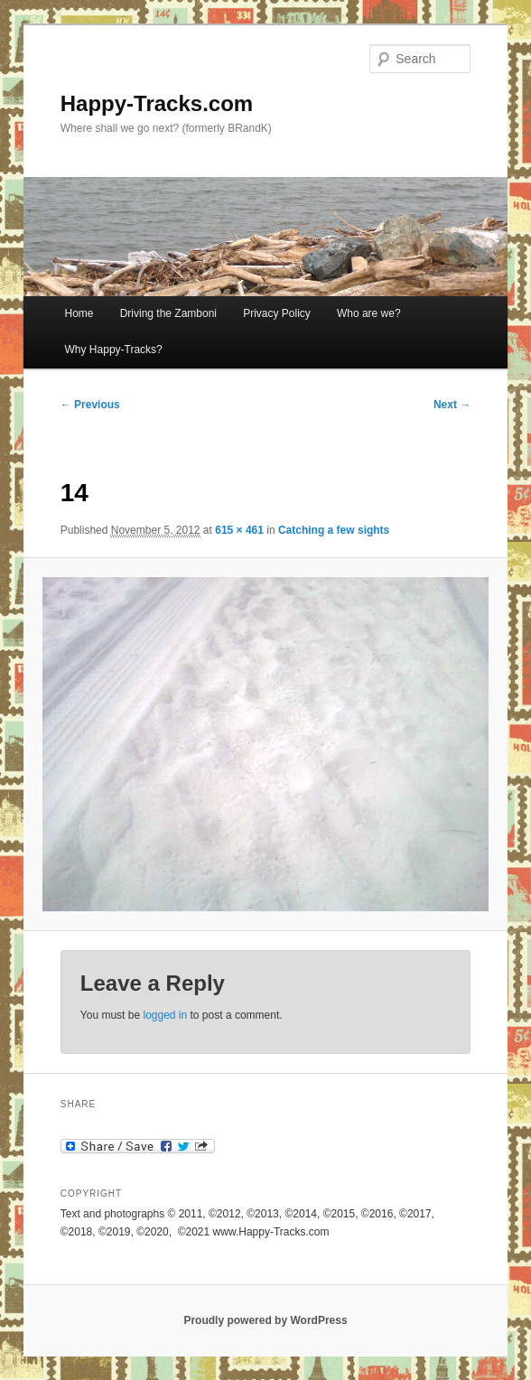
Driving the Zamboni (168, 313)
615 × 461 (239, 530)
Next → (451, 404)
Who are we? (369, 313)
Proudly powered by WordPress (265, 1320)
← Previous (90, 404)
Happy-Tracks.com (157, 103)
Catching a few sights (333, 530)
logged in (165, 1015)
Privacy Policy (277, 313)
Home (79, 313)
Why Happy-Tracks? (114, 349)
